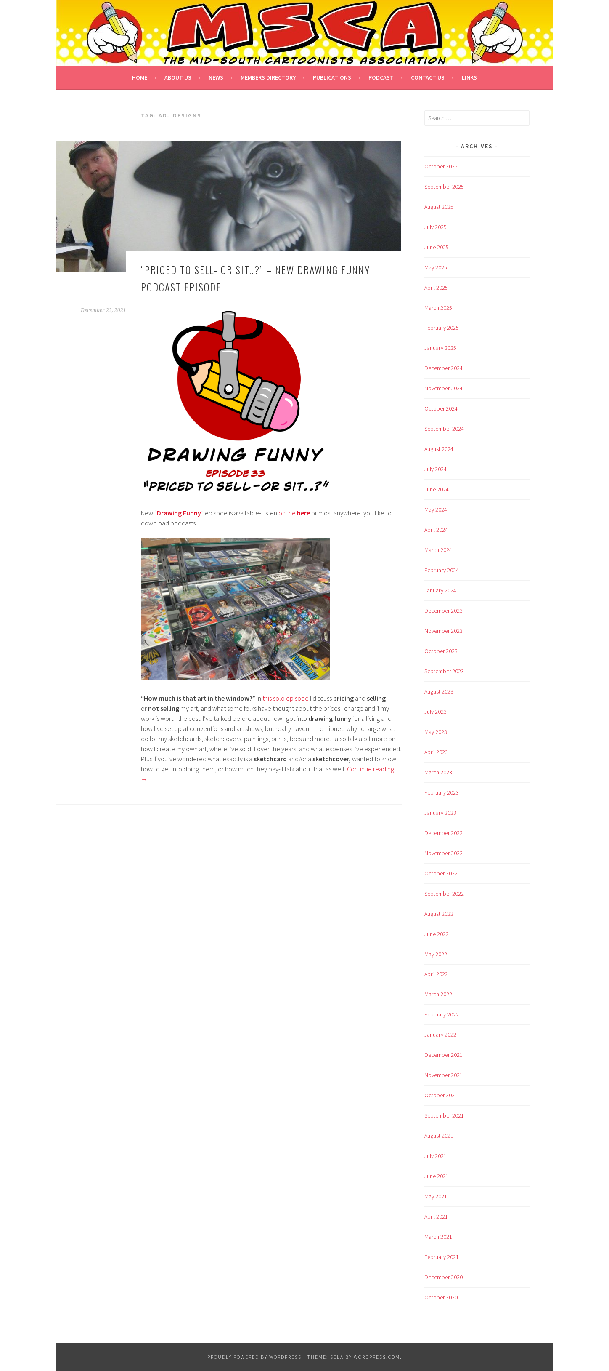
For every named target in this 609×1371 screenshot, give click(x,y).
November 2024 (443, 388)
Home (139, 77)
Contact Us (428, 77)
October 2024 (441, 408)
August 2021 (438, 1135)
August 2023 (438, 691)
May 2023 (435, 732)
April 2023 (436, 752)
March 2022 (438, 994)
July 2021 (435, 1156)
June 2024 (436, 489)
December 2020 (443, 1277)
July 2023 (435, 711)
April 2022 (436, 974)
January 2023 (440, 812)
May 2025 (435, 267)
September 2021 (444, 1115)
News (216, 77)
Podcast (381, 77)
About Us (177, 77)
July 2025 (435, 227)
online (294, 513)
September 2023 (444, 671)
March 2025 (438, 308)
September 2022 (444, 893)
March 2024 (438, 550)
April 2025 (436, 287)
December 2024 (443, 368)
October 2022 (441, 873)
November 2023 (443, 631)
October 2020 (441, 1297)
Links (469, 77)
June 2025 (436, 247)
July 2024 (435, 469)
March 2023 (438, 772)
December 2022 (443, 833)
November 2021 (443, 1075)
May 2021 (435, 1196)
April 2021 (436, 1216)
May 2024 (435, 509)
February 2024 (441, 570)
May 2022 (435, 954)
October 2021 (441, 1095)
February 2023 (441, 792)
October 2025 (441, 166)
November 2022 (443, 853)
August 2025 (438, 207)
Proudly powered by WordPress (254, 1357)
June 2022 (436, 934)
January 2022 (440, 1034)
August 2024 (438, 449)
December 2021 (443, 1055)
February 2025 (441, 327)
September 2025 (444, 186)
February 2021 (441, 1257)
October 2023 (441, 651)
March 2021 (438, 1236)
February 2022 (441, 1014)
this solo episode (285, 698)
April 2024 (436, 529)
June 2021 (436, 1176)
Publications (332, 77)
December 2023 (443, 610)
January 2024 (440, 590)
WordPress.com (377, 1357)
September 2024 (444, 428)
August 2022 (438, 914)
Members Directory (268, 77)
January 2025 (440, 348)
